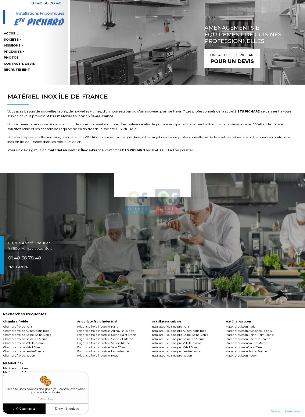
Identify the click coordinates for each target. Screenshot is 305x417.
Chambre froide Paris (17, 326)
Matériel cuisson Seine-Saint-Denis (249, 334)
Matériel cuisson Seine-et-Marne (248, 339)
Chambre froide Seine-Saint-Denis (27, 334)
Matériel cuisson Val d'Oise (244, 347)
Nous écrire (18, 267)
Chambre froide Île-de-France (23, 351)
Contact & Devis (19, 64)
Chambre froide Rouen (19, 355)
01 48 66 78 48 (24, 258)
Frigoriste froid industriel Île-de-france (103, 351)
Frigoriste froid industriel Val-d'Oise (101, 347)
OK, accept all (24, 409)
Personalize (45, 398)
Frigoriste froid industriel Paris (97, 326)
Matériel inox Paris (15, 368)
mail (189, 150)
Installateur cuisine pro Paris (170, 326)
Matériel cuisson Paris (240, 326)
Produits (13, 51)
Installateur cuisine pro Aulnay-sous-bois (178, 330)
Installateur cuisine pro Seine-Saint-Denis (179, 334)
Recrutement (17, 69)
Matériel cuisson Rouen (242, 355)
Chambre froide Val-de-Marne (24, 343)
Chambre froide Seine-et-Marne (25, 339)
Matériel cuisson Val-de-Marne (246, 343)
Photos (11, 57)
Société (11, 39)
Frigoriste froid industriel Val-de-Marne (103, 343)
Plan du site (276, 411)
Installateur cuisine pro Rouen (171, 355)
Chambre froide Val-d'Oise (21, 347)
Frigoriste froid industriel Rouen (98, 355)
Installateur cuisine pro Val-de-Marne (176, 343)
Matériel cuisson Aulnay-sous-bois (249, 330)
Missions (12, 45)
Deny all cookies (67, 409)
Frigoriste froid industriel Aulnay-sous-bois (105, 330)
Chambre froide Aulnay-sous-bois (26, 330)
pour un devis (232, 58)
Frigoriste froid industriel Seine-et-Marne (105, 339)
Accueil (11, 33)
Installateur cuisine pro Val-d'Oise (174, 347)
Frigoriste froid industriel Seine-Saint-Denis (106, 334)
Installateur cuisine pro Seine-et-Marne (178, 339)
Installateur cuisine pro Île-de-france (176, 351)
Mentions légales (292, 411)
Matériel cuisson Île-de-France (246, 351)
